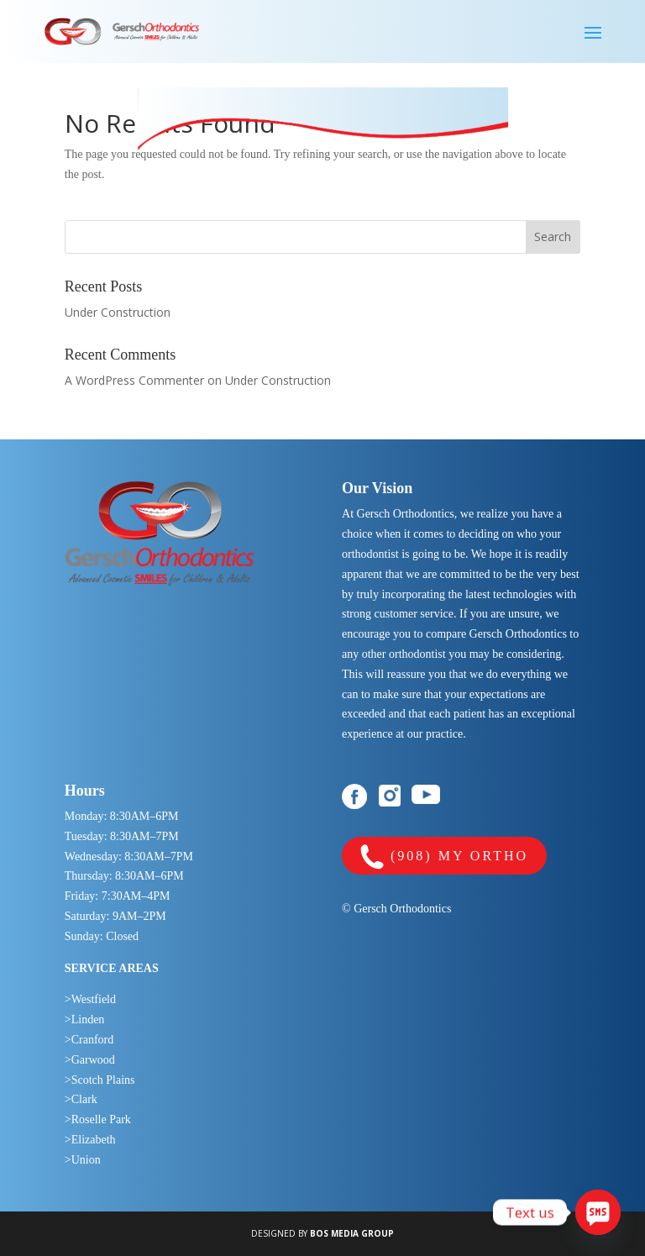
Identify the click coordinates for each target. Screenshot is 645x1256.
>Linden (85, 1019)
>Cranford (89, 1039)
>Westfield (90, 999)
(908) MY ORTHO (444, 857)
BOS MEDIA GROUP (352, 1233)
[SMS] (598, 1212)
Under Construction (117, 312)
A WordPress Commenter (134, 380)
